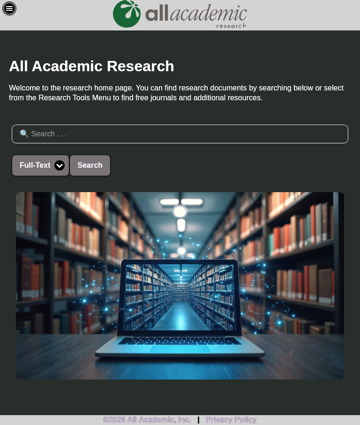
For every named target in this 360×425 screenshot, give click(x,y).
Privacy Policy (231, 420)
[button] (9, 8)
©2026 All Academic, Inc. (147, 420)
